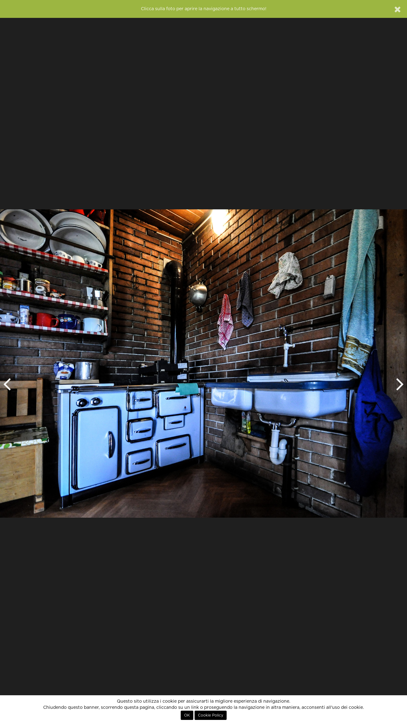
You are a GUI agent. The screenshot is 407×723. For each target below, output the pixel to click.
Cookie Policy (210, 715)
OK (187, 715)
